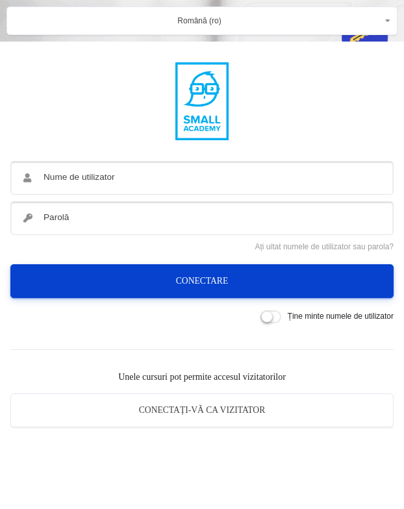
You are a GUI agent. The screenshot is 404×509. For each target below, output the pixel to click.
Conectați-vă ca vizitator (202, 410)
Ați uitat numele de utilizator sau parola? (324, 246)
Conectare (202, 281)
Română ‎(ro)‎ (199, 20)
